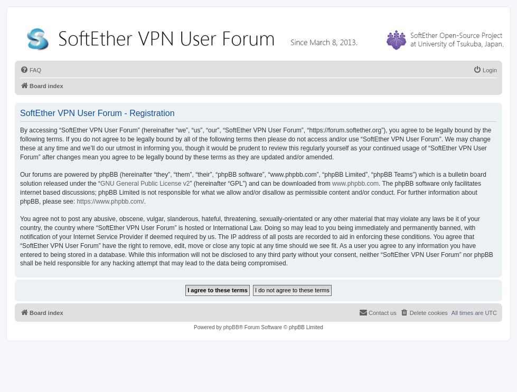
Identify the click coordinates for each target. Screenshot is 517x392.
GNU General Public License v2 (145, 183)
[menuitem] (30, 70)
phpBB (231, 327)
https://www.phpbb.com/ (110, 201)
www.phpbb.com (355, 183)
